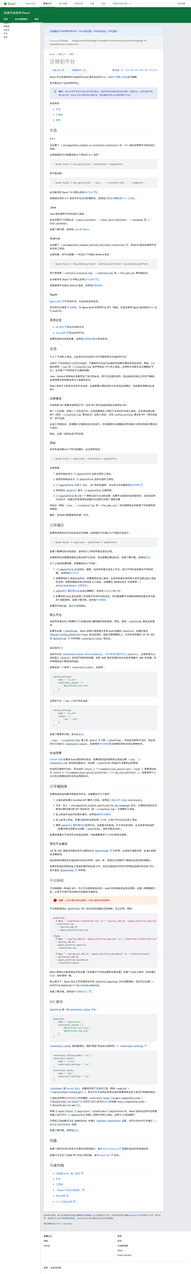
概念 (72, 54)
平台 (115, 77)
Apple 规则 (55, 301)
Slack (119, 1250)
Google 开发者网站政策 (64, 1218)
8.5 (136, 70)
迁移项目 (110, 198)
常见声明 (135, 485)
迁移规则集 (89, 338)
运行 (106, 1101)
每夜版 (115, 70)
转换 (52, 975)
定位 (76, 1098)
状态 (88, 551)
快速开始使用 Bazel (17, 13)
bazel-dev (104, 1155)
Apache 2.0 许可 (136, 1215)
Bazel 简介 (31, 3)
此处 (80, 734)
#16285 (90, 279)
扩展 (92, 3)
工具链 (123, 77)
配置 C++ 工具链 (126, 198)
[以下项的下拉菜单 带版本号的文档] (131, 3)
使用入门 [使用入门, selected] (47, 3)
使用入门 (62, 54)
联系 (73, 605)
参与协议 (102, 31)
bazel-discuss (110, 1148)
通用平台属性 (103, 814)
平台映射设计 (81, 991)
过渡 (117, 591)
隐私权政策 (56, 1268)
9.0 (127, 70)
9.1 (122, 70)
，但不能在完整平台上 (115, 654)
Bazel (52, 54)
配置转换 (75, 591)
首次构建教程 (21, 19)
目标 (75, 654)
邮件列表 (87, 31)
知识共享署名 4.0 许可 (90, 1215)
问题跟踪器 (122, 1246)
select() (108, 591)
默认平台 (73, 573)
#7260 (89, 192)
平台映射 (72, 307)
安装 (6, 19)
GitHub (181, 3)
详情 (103, 819)
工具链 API (115, 800)
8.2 (151, 70)
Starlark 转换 (56, 759)
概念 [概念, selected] (37, 19)
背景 (58, 120)
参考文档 (78, 3)
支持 (103, 77)
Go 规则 (60, 327)
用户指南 (63, 3)
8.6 (132, 70)
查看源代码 (79, 70)
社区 (103, 3)
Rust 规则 (61, 332)
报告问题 (58, 70)
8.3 (146, 70)
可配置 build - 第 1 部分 (68, 1173)
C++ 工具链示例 (64, 1201)
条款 (46, 1268)
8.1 (156, 70)
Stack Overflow (124, 1255)
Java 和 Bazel (81, 229)
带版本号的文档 (120, 3)
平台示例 (60, 1196)
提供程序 (95, 1092)
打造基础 (54, 31)
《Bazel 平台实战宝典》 (68, 1190)
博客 (46, 1241)
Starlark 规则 (72, 1088)
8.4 (141, 70)
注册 (114, 31)
